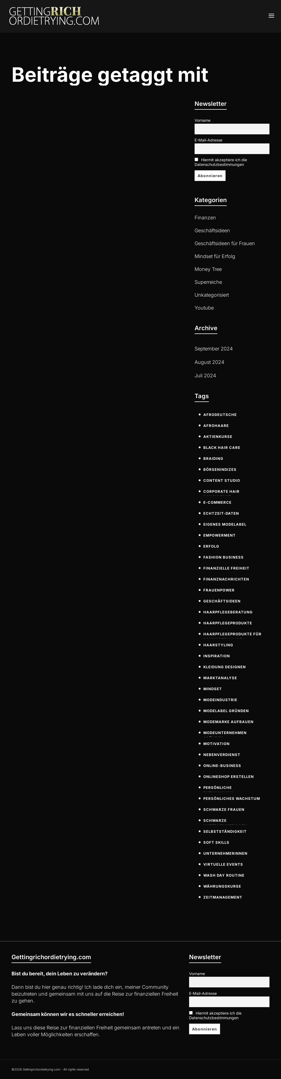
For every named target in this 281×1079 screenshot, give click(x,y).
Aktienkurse (217, 436)
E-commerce (217, 502)
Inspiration (216, 656)
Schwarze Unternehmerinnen (225, 821)
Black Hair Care (221, 447)
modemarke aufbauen (228, 722)
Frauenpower (219, 590)
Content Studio (221, 480)
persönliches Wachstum (231, 798)
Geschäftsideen (212, 230)
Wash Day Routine (224, 875)
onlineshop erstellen (228, 776)
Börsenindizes (220, 469)
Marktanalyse (220, 678)
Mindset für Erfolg (215, 256)
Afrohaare (216, 425)
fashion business (223, 557)
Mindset (212, 689)
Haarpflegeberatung (228, 612)
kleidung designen (224, 667)
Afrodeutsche (220, 414)
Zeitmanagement (222, 897)
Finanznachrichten (226, 579)
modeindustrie (220, 700)
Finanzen (205, 217)
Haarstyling (218, 645)
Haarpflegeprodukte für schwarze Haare (232, 635)
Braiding (213, 458)
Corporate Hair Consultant (221, 492)
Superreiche (208, 282)
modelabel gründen (226, 711)
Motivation (216, 743)
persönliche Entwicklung (218, 788)
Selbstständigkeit (225, 831)
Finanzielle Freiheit (226, 568)
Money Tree (208, 269)
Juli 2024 (205, 375)
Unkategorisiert (212, 295)
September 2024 (214, 349)
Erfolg (211, 546)
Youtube (204, 308)
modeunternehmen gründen (225, 733)
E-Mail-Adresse (208, 140)
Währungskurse (222, 886)
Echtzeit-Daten (221, 513)
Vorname (202, 120)
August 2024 (209, 362)
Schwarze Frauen (224, 809)
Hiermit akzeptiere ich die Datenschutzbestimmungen (221, 162)
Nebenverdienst (221, 754)
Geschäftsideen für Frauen (225, 243)
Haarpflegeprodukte (227, 623)
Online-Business (222, 765)
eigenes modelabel (224, 524)
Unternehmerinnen (225, 853)
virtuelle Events (223, 864)
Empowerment (219, 535)
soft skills (216, 842)
